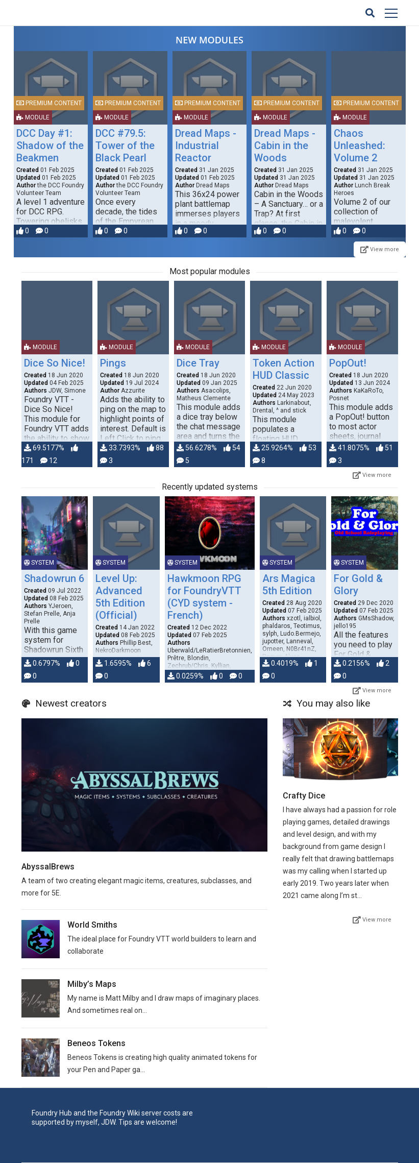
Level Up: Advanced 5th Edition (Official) (120, 596)
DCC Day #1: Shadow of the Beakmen (50, 145)
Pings (113, 363)
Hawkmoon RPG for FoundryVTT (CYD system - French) (204, 596)
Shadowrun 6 (54, 578)
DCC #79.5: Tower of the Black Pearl (125, 145)
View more (379, 249)
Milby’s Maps (91, 984)
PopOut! (347, 363)
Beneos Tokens (96, 1043)
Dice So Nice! (54, 363)
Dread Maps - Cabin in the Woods (284, 145)
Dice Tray (198, 363)
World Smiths (92, 925)
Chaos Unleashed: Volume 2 (359, 145)
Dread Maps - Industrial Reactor (205, 145)
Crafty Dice (304, 796)
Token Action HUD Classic (283, 369)
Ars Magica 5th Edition (288, 584)
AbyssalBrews (48, 866)
